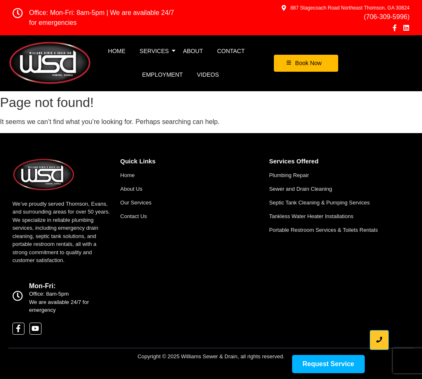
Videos (208, 74)
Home (116, 51)
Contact (231, 51)
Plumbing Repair (289, 175)
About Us (131, 189)
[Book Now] (306, 63)
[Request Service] (328, 364)
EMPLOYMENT (162, 74)
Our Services (135, 202)
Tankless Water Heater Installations (311, 216)
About (193, 51)
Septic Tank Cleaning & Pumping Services (319, 202)
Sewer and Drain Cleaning (300, 189)
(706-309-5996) (387, 16)
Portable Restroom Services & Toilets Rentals (323, 230)
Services (155, 51)
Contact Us (133, 216)
